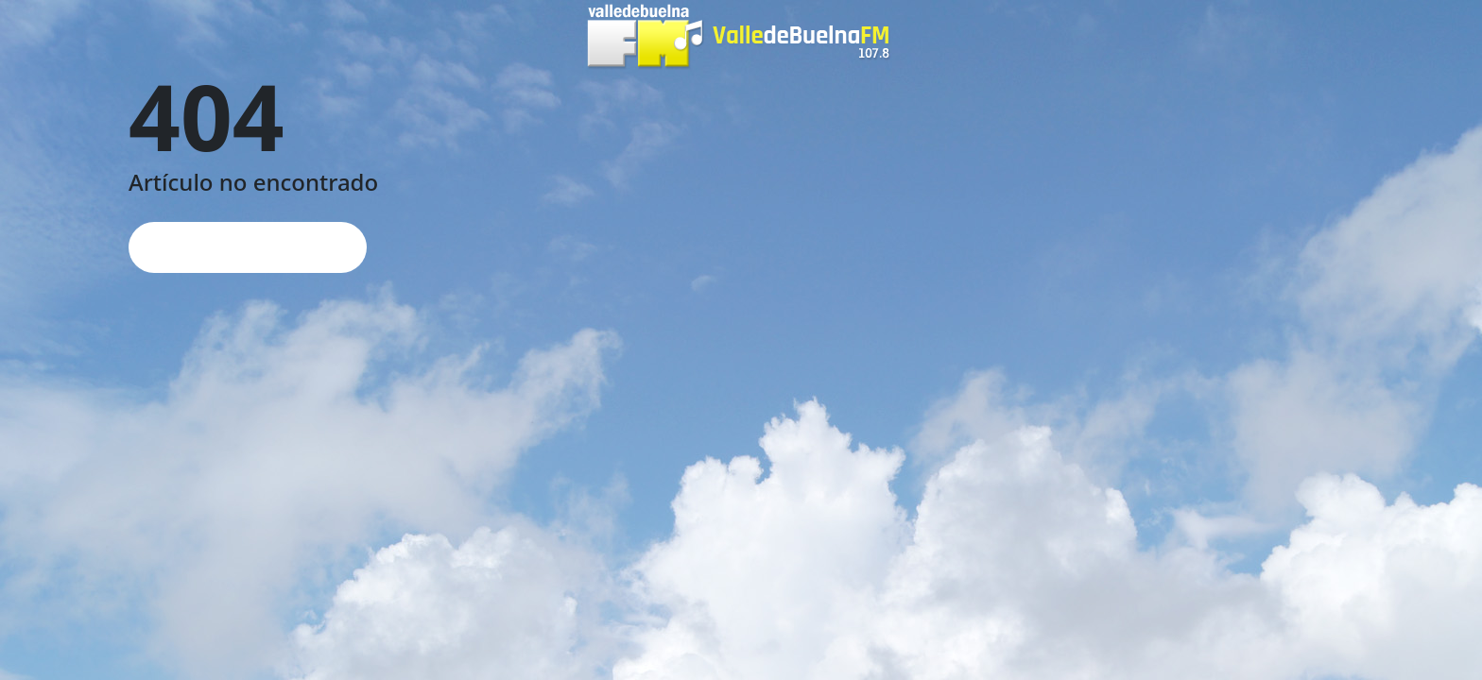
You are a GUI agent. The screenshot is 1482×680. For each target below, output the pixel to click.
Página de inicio (247, 247)
